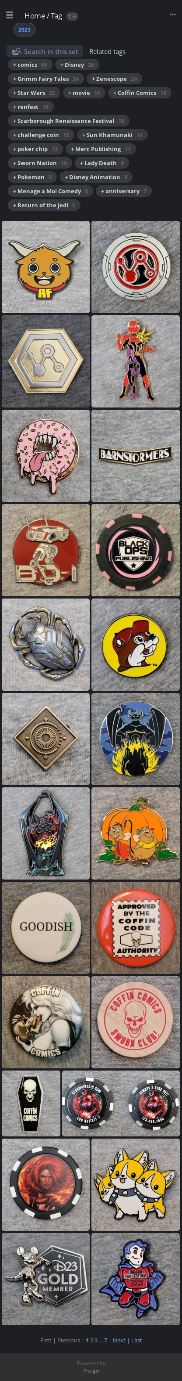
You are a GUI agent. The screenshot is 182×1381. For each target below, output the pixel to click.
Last (136, 1340)
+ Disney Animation (96, 177)
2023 (24, 29)
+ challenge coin (41, 135)
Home (34, 16)
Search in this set (51, 51)
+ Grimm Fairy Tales (46, 79)
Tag (56, 16)
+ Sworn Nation (40, 163)
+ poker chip (35, 149)
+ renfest (31, 107)
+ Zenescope (114, 79)
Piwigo (91, 1370)
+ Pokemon (32, 177)
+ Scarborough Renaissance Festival (68, 121)
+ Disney (77, 65)
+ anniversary (124, 191)
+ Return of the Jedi (44, 205)
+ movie (84, 93)
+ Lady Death (102, 163)
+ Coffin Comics (139, 93)
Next (119, 1340)
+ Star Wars (34, 93)
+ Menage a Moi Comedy (50, 191)
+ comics (30, 65)
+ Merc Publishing (101, 149)
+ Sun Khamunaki (112, 135)
